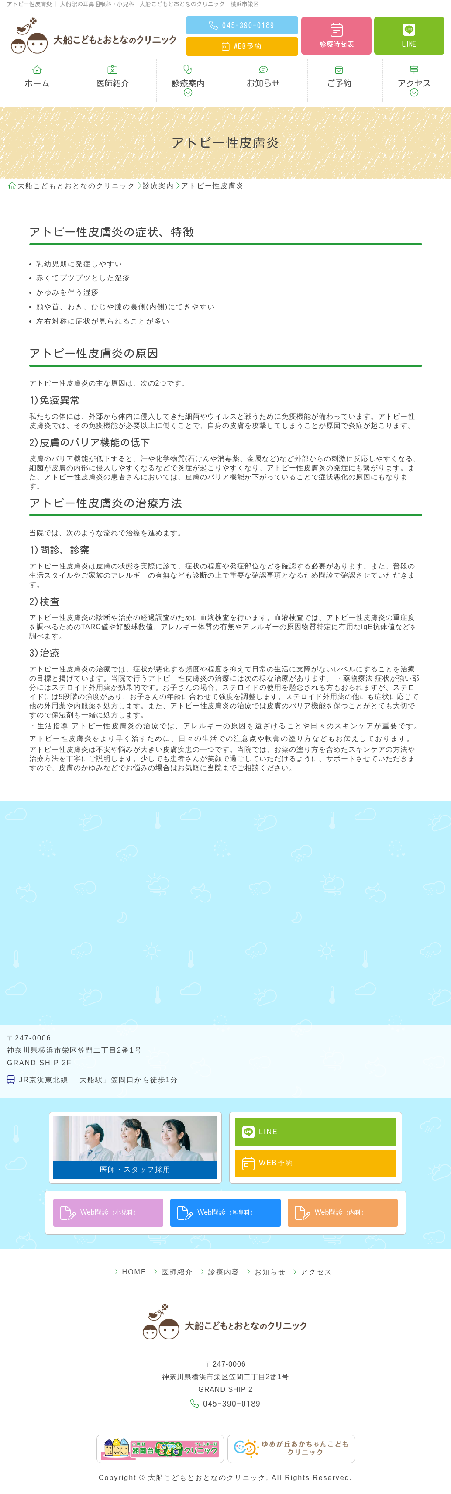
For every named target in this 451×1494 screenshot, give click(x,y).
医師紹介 (112, 70)
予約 (241, 46)
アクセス (414, 70)
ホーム (36, 70)
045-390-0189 (226, 1373)
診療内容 (220, 1242)
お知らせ (263, 70)
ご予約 (339, 70)
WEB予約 (259, 1135)
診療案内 (188, 70)
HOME (146, 1242)
